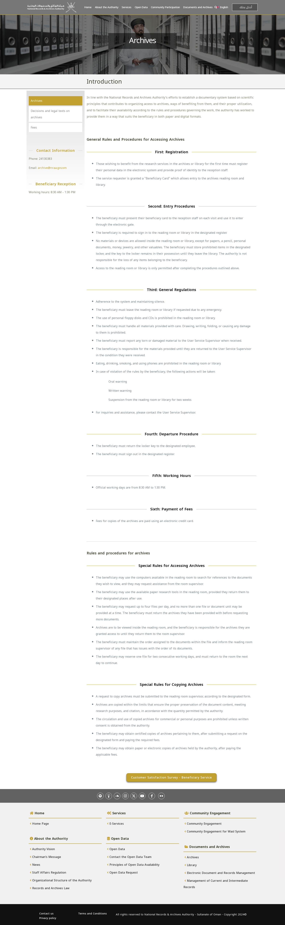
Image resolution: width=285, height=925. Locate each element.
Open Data (116, 849)
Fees (34, 127)
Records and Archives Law (49, 888)
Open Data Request (122, 872)
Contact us (46, 913)
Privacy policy (47, 918)
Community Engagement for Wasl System (214, 831)
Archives (36, 101)
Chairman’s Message (45, 857)
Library (190, 865)
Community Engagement (203, 823)
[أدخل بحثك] (245, 7)
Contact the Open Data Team (129, 857)
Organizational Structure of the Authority (61, 880)
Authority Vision (42, 849)
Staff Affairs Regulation (48, 872)
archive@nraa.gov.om (52, 168)
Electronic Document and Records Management (219, 873)
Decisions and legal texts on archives (50, 114)
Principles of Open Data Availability (133, 865)
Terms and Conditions (92, 913)
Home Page (39, 823)
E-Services (115, 823)
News (35, 865)
